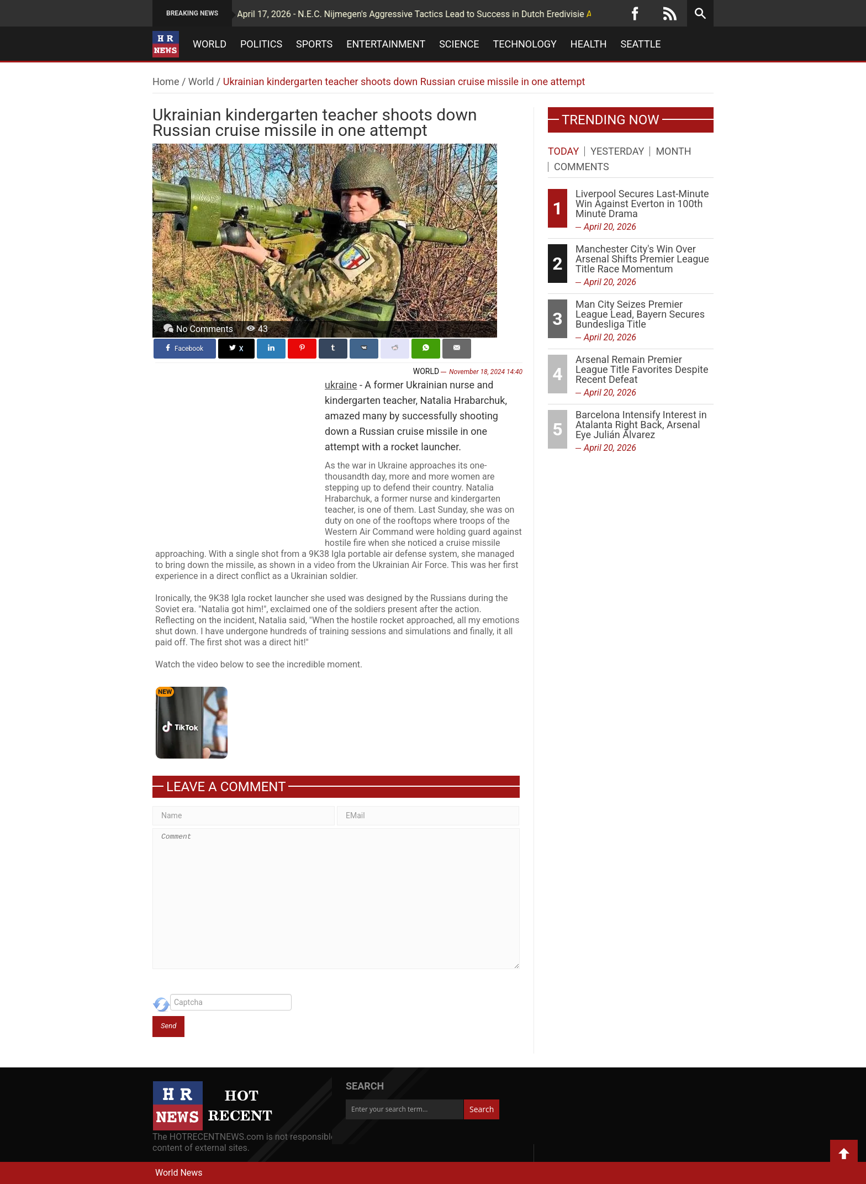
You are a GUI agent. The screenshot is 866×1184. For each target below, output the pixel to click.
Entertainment (385, 44)
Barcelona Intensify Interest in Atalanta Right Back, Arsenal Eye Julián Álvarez (641, 424)
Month (673, 151)
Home (165, 81)
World (209, 44)
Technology (525, 44)
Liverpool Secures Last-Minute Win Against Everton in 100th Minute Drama (642, 203)
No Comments (204, 329)
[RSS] (670, 13)
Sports (314, 44)
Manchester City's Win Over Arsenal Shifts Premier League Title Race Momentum (642, 259)
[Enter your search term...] (404, 1109)
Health (589, 44)
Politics (261, 44)
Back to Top (844, 1153)
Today (563, 151)
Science (459, 44)
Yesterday (617, 151)
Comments (581, 167)
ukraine (341, 385)
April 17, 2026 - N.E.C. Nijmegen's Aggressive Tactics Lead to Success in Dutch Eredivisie (369, 14)
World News (179, 1172)
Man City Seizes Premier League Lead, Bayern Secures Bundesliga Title (640, 314)
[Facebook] (635, 13)
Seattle (641, 44)
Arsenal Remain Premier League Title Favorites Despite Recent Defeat (642, 369)
